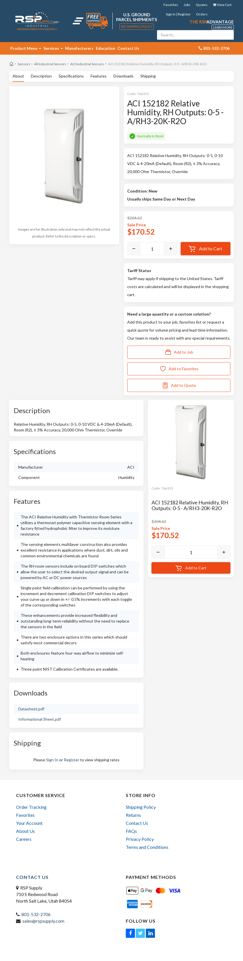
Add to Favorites (179, 368)
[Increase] (170, 248)
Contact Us (128, 48)
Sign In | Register (178, 14)
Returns (133, 815)
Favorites (171, 5)
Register (71, 759)
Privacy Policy (140, 839)
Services (53, 48)
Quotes (202, 5)
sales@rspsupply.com (43, 921)
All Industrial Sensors (50, 64)
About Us (25, 831)
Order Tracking (31, 807)
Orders (202, 14)
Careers (23, 839)
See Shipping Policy (136, 26)
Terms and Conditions (147, 847)
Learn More (222, 27)
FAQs (131, 831)
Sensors (24, 64)
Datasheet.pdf (31, 708)
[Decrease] (133, 248)
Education (105, 48)
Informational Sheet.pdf (39, 719)
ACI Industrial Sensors (87, 64)
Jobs (187, 5)
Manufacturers (79, 48)
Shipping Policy (141, 807)
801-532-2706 (36, 914)
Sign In (52, 759)
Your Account (29, 823)
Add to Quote (179, 385)
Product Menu (25, 48)
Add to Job (179, 352)
